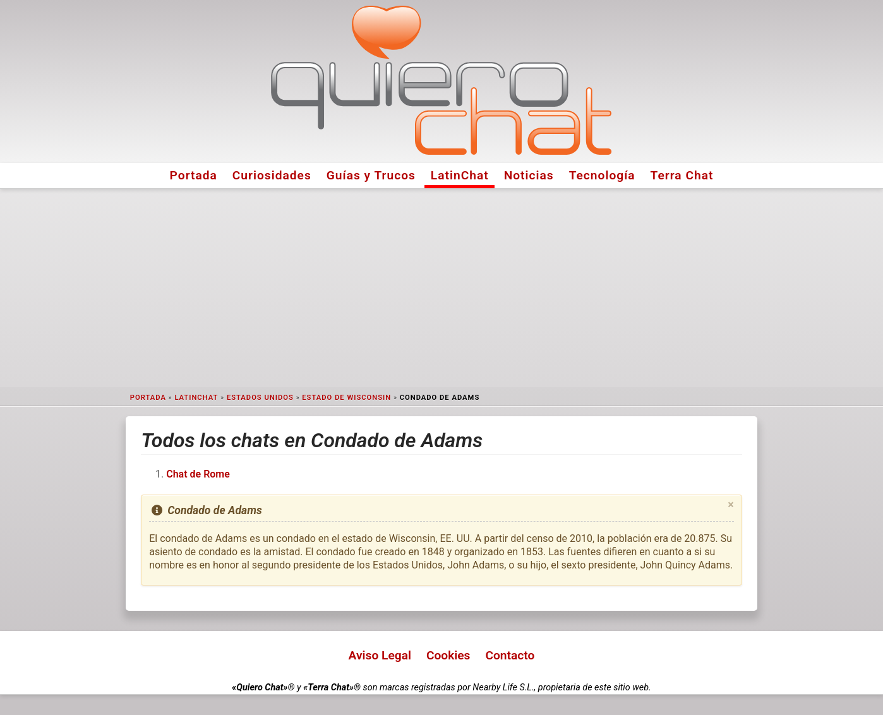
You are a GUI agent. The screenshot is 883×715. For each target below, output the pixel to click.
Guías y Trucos (371, 175)
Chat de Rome (198, 474)
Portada (193, 175)
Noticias (529, 175)
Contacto (509, 655)
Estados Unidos (260, 398)
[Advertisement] (441, 288)
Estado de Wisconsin (346, 398)
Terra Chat (682, 175)
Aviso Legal (380, 655)
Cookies (448, 655)
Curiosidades (271, 175)
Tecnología (602, 175)
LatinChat (460, 175)
